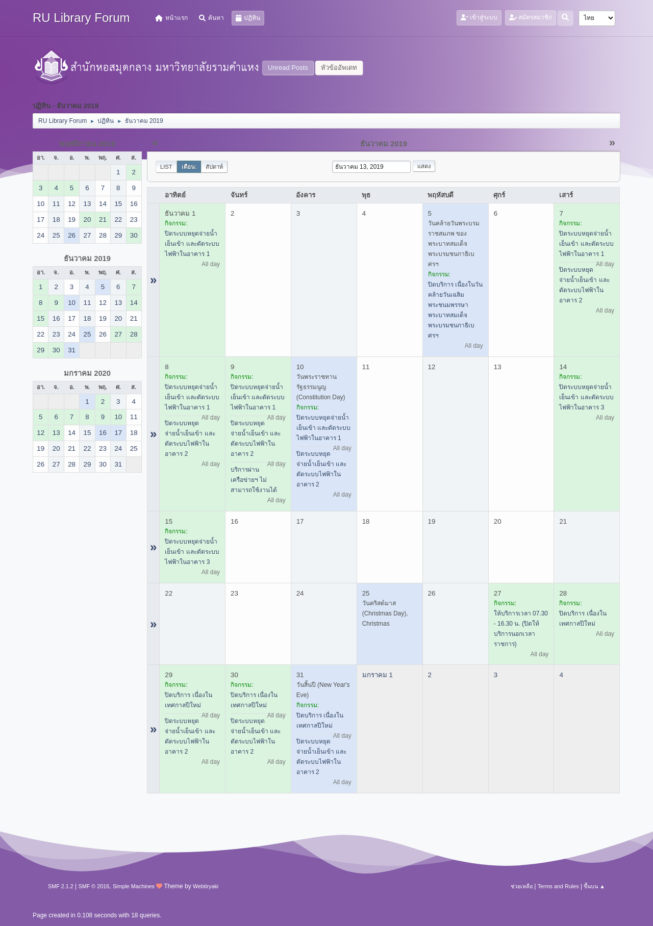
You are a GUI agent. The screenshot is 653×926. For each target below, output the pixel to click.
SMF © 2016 (94, 886)
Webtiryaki (205, 886)
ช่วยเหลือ (522, 886)
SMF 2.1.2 (60, 886)
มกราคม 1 (377, 675)
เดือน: (189, 167)
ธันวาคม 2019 (87, 258)
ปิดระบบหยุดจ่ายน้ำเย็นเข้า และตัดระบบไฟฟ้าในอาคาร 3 (586, 397)
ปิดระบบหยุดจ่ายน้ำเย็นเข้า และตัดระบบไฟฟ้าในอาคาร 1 (192, 244)
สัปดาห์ (214, 167)
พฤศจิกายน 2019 (87, 144)
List (166, 167)
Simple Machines (134, 886)
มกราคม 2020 (87, 373)
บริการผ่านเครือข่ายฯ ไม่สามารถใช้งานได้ (254, 480)
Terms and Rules (558, 886)
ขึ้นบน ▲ (594, 886)
